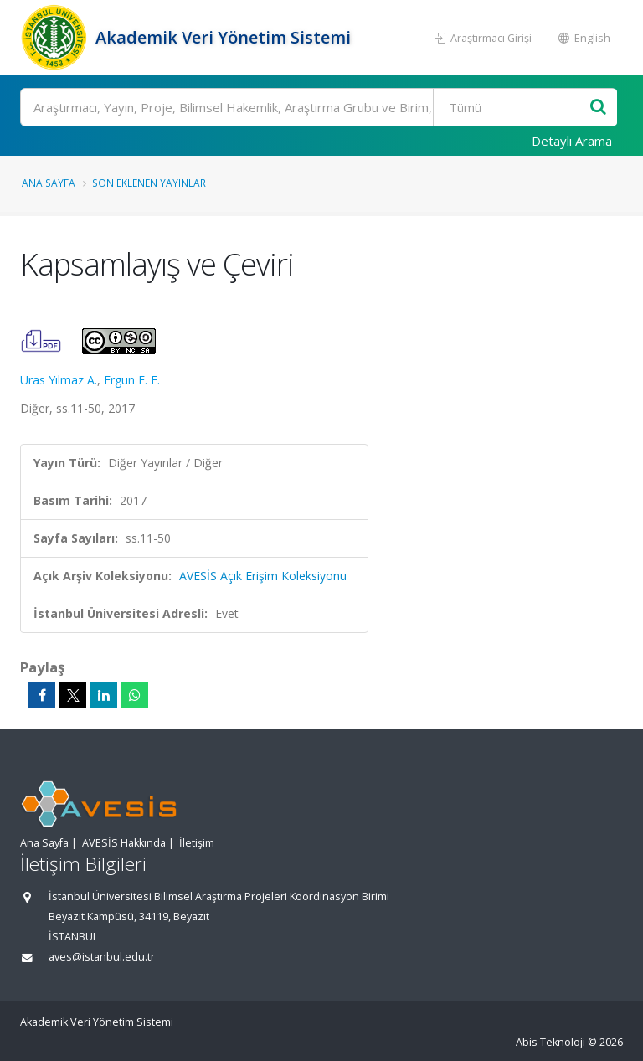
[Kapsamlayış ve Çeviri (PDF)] (42, 340)
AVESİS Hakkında (124, 843)
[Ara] (318, 107)
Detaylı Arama (572, 140)
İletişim (196, 843)
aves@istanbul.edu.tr (102, 957)
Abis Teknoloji (550, 1042)
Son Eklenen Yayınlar (149, 182)
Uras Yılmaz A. (58, 380)
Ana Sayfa (48, 182)
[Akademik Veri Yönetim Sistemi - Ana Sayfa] (55, 37)
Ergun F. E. (132, 380)
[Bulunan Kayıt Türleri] (513, 107)
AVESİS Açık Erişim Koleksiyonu (263, 576)
